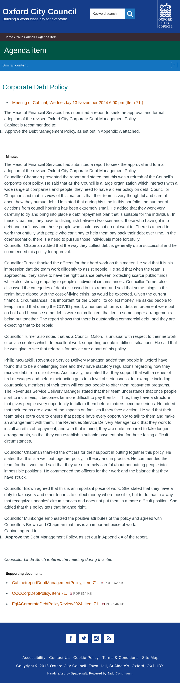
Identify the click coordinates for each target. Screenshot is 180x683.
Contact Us (59, 658)
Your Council (25, 37)
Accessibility (34, 658)
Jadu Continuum (120, 673)
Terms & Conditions (120, 658)
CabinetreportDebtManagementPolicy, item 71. (67, 582)
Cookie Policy (86, 658)
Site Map (150, 658)
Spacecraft (79, 673)
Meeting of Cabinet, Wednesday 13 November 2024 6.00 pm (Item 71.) (77, 102)
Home (9, 37)
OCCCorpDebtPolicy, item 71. (52, 593)
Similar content (15, 65)
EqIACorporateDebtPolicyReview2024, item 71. (68, 604)
